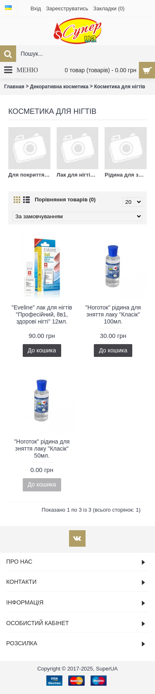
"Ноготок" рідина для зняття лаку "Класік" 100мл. (113, 314)
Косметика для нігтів (119, 87)
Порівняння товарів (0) (65, 199)
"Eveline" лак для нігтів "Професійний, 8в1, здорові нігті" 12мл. (42, 314)
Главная (14, 87)
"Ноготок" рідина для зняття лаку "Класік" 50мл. (41, 448)
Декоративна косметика (59, 87)
